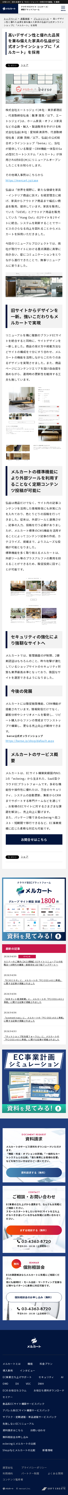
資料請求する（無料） (34, 1172)
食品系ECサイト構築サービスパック (24, 1403)
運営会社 (8, 1467)
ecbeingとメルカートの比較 (19, 1443)
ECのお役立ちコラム (15, 1390)
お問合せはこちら (34, 839)
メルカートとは (12, 1363)
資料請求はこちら (13, 1430)
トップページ (10, 18)
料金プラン (46, 1363)
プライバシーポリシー (34, 1467)
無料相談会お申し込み (15, 1437)
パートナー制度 (30, 1473)
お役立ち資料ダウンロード (49, 1390)
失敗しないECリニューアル (18, 1423)
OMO (5, 1383)
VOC (28, 1383)
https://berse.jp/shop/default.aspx (30, 741)
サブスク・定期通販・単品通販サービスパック (30, 1417)
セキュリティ (46, 1377)
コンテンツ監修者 (13, 1479)
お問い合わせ (38, 1430)
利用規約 (8, 1473)
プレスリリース (41, 18)
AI (62, 1377)
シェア (24, 65)
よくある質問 (55, 1473)
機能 (30, 1363)
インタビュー (27, 1370)
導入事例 (8, 1370)
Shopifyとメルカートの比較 (19, 1450)
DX (17, 1383)
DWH (41, 1383)
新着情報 (25, 18)
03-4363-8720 (36, 1241)
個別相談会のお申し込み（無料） (34, 1297)
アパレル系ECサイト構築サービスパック (26, 1410)
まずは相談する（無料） (34, 1230)
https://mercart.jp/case (22, 180)
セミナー (8, 1397)
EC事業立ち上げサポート (17, 1377)
